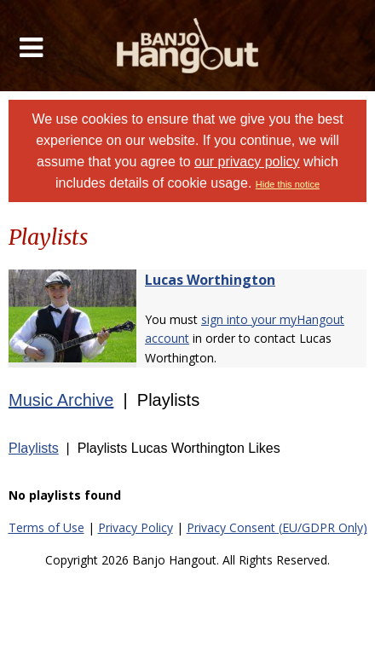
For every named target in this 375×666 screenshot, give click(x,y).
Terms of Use (46, 527)
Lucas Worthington (210, 279)
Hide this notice (288, 184)
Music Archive (61, 400)
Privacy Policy (135, 527)
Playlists (34, 448)
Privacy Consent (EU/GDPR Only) (277, 527)
